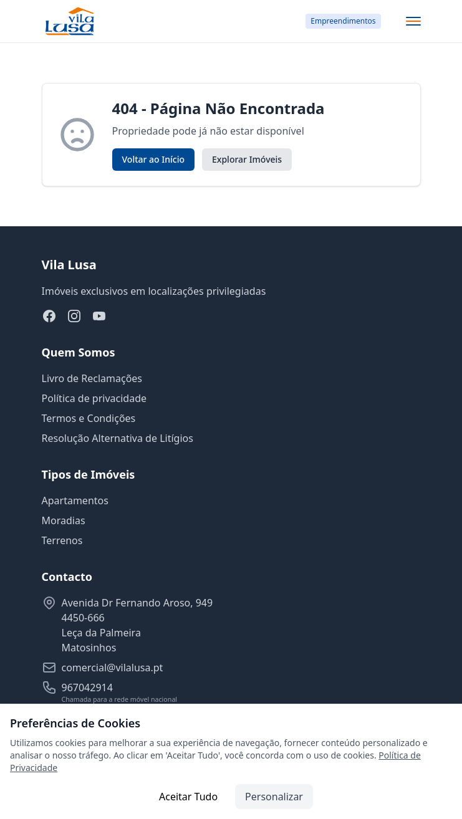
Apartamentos (75, 500)
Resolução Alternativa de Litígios (117, 438)
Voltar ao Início (153, 159)
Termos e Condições (89, 418)
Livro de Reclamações (92, 378)
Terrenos (62, 540)
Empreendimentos (342, 21)
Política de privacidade (94, 398)
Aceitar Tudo (188, 796)
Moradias (63, 520)
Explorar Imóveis (247, 159)
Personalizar (274, 796)
